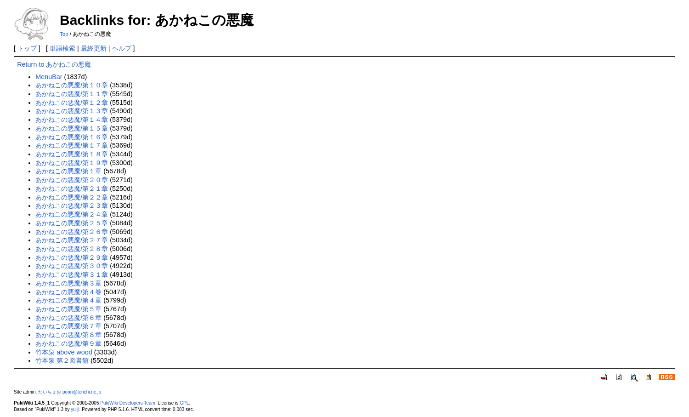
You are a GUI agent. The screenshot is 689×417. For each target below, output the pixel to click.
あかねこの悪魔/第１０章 (71, 85)
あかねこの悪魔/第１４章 (71, 119)
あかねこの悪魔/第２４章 (71, 214)
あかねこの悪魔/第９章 (68, 343)
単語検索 (62, 48)
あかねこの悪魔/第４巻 (68, 292)
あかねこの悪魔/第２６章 (71, 231)
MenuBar (48, 76)
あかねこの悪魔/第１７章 (71, 145)
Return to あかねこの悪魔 (54, 64)
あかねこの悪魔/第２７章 (71, 240)
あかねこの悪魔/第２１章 (71, 188)
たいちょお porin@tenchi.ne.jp (69, 391)
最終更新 (94, 48)
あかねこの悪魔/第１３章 (71, 110)
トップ (27, 48)
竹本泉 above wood (63, 352)
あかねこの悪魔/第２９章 (71, 257)
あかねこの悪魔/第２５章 (71, 223)
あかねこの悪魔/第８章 (68, 334)
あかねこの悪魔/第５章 (68, 309)
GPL (184, 403)
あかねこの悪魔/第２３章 (71, 205)
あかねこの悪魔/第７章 (68, 326)
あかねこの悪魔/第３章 (68, 283)
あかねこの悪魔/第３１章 (71, 274)
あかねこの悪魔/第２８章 (71, 248)
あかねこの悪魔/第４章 (68, 300)
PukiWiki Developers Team (127, 403)
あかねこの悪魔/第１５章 (71, 128)
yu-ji (75, 409)
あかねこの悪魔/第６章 (68, 317)
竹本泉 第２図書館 (62, 360)
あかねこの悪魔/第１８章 (71, 154)
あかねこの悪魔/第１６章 (71, 137)
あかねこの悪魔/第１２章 (71, 102)
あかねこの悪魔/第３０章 (71, 265)
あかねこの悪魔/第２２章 (71, 197)
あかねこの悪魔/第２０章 (71, 179)
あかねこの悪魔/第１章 (68, 171)
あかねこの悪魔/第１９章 (71, 162)
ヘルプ (121, 48)
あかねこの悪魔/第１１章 (71, 93)
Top (64, 34)
